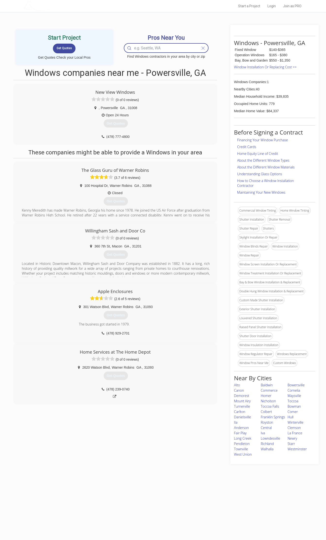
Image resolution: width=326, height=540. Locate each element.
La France (294, 433)
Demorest (241, 395)
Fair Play (240, 433)
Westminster (297, 449)
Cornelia (293, 390)
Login (271, 6)
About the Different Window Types (263, 160)
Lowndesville (270, 438)
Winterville (295, 422)
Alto (237, 385)
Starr (291, 443)
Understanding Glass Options (259, 174)
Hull (290, 417)
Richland (267, 443)
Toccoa (292, 401)
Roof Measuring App (151, 510)
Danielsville (242, 417)
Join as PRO (292, 6)
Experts (143, 504)
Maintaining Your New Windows (261, 192)
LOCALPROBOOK (52, 5)
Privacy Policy (228, 504)
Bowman (294, 406)
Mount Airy (242, 401)
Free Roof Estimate (83, 515)
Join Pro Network (149, 499)
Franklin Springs (273, 417)
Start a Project (249, 6)
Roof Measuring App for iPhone (158, 515)
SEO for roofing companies (237, 521)
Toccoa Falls (270, 406)
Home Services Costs (85, 499)
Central (266, 427)
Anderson (241, 427)
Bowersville (295, 385)
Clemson (294, 427)
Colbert (266, 411)
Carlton (239, 411)
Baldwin (267, 385)
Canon (239, 390)
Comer (292, 411)
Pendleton (242, 443)
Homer (266, 395)
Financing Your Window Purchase (262, 140)
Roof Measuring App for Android (159, 521)
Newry (292, 438)
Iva (263, 433)
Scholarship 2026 (230, 499)
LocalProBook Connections (237, 515)
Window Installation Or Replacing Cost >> (265, 67)
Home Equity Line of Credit (257, 153)
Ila (235, 422)
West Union (243, 454)
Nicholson (268, 401)
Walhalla (267, 449)
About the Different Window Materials (266, 167)
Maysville (294, 395)
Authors (224, 510)
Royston (267, 422)
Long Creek (242, 438)
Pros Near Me (80, 504)
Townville (241, 449)
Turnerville (242, 406)
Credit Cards (246, 146)
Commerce (269, 390)
